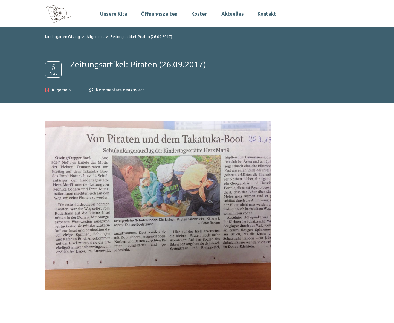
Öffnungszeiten (159, 13)
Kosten (199, 13)
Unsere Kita (113, 13)
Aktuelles (232, 13)
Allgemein (61, 89)
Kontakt (266, 13)
